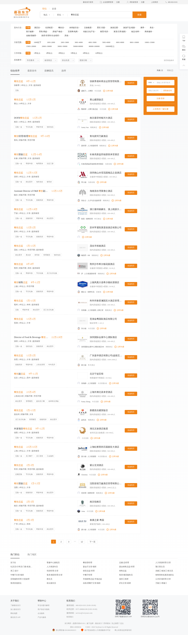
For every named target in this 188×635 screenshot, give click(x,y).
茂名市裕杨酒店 (98, 246)
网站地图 (13, 613)
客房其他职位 (16, 583)
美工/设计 (14, 571)
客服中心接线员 (53, 562)
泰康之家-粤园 (97, 520)
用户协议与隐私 (44, 609)
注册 (118, 2)
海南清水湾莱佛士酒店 (101, 191)
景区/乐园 (101, 27)
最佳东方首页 (88, 2)
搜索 (139, 15)
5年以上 (75, 53)
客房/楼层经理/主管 (54, 575)
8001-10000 (135, 42)
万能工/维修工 (161, 583)
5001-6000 (107, 42)
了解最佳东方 (15, 605)
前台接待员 (51, 583)
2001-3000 (66, 42)
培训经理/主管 (52, 571)
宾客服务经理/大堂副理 (19, 579)
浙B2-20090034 (75, 627)
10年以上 (99, 53)
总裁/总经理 (124, 562)
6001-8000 (121, 42)
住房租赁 (49, 27)
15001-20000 (32, 46)
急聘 (63, 70)
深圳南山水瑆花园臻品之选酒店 (105, 172)
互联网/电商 (73, 31)
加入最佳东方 (15, 609)
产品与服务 (42, 617)
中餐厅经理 (87, 575)
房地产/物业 (57, 31)
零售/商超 (43, 31)
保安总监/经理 (89, 571)
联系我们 (70, 617)
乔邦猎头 (106, 623)
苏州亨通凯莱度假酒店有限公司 (105, 227)
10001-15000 (150, 42)
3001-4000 (80, 42)
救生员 (49, 579)
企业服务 (41, 613)
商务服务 (148, 31)
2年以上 (50, 53)
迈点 (122, 623)
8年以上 (87, 53)
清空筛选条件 (169, 60)
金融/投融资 (31, 35)
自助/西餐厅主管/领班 (92, 583)
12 (82, 542)
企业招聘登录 (108, 2)
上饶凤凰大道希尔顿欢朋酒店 (104, 282)
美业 (151, 27)
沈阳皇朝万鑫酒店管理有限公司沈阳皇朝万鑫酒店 (106, 483)
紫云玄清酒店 (96, 465)
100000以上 (110, 46)
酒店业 (37, 27)
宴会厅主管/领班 (89, 567)
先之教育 (115, 623)
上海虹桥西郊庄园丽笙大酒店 (104, 447)
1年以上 (38, 53)
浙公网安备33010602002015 (64, 630)
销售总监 (123, 571)
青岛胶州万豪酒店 (99, 136)
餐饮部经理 (87, 562)
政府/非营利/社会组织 (50, 35)
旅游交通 (114, 27)
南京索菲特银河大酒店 (101, 118)
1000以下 (38, 42)
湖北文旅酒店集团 (99, 428)
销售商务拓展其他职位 (164, 575)
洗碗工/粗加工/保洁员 (164, 571)
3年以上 (62, 53)
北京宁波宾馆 (96, 374)
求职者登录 (134, 2)
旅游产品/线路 (129, 27)
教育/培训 (104, 31)
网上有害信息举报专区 (123, 630)
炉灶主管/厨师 (125, 583)
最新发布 (32, 70)
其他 (66, 35)
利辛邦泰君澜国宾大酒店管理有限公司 (106, 300)
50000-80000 (79, 46)
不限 (28, 27)
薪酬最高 (49, 70)
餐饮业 (61, 27)
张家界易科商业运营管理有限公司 (106, 81)
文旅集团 (87, 27)
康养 (142, 27)
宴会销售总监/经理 (126, 567)
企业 (54, 9)
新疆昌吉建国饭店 (99, 410)
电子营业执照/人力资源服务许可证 (95, 630)
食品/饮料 (135, 31)
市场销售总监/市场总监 (92, 579)
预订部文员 (160, 567)
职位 (44, 9)
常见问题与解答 (44, 605)
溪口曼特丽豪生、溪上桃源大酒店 (106, 209)
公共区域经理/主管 (163, 579)
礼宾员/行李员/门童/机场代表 (21, 567)
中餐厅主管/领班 (17, 575)
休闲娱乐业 (74, 27)
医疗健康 (30, 31)
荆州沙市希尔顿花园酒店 (102, 264)
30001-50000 (63, 46)
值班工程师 (123, 579)
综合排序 (15, 70)
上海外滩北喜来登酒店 (101, 392)
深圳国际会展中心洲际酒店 (103, 337)
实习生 (13, 562)
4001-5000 (93, 42)
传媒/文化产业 (89, 31)
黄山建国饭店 (96, 99)
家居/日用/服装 (120, 31)
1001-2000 (52, 42)
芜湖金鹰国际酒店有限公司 (103, 319)
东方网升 (68, 623)
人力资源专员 (52, 567)
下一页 (92, 542)
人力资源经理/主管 (163, 562)
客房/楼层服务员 (126, 575)
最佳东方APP (15, 617)
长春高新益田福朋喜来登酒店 (104, 154)
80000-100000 (95, 46)
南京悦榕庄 (95, 502)
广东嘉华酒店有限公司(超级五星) (106, 355)
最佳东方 (98, 623)
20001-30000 (48, 46)
